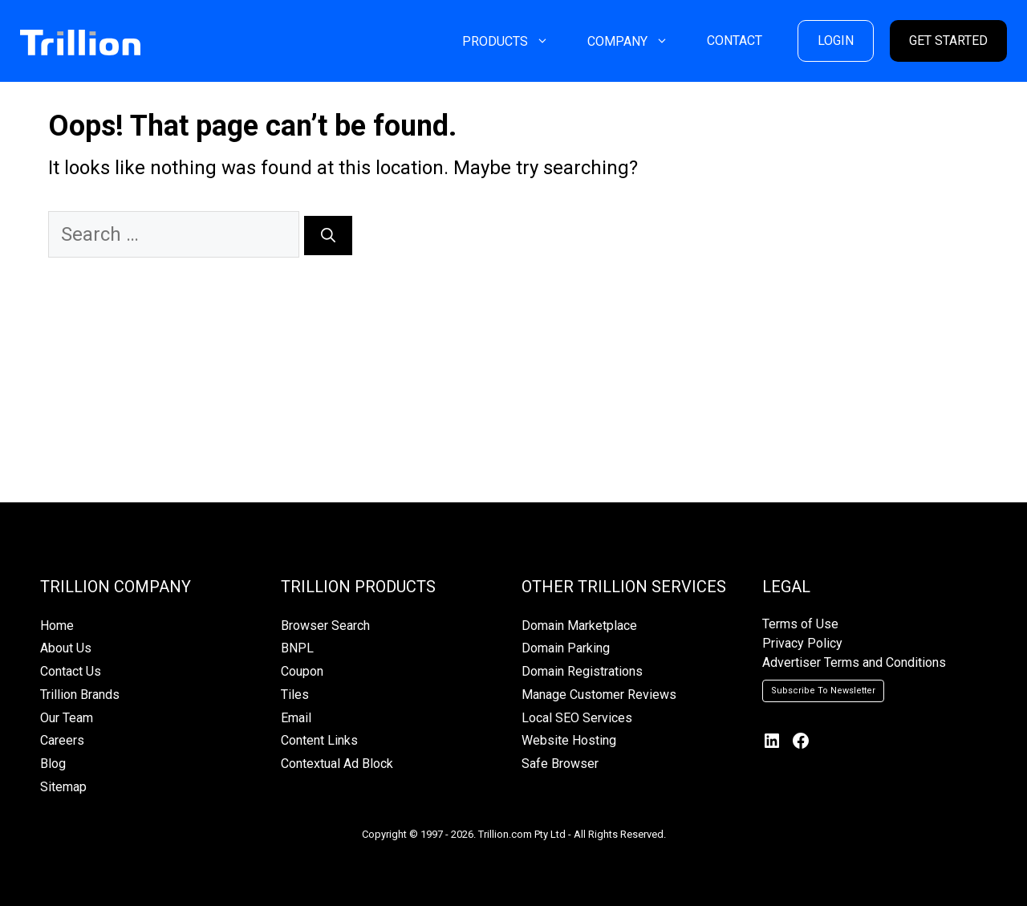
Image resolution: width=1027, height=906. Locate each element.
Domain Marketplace (579, 625)
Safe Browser (560, 763)
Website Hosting (569, 740)
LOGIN (836, 40)
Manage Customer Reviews (599, 694)
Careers (62, 740)
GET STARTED (948, 40)
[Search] (328, 235)
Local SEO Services (577, 717)
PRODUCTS (515, 41)
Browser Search (325, 625)
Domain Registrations (582, 671)
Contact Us (70, 671)
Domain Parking (566, 648)
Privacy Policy (802, 643)
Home (57, 625)
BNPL (297, 648)
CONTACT (734, 40)
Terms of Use (800, 624)
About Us (65, 648)
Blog (53, 763)
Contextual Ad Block (337, 763)
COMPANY (637, 41)
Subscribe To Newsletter (823, 690)
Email (296, 717)
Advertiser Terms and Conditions (854, 662)
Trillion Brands (80, 694)
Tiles (295, 694)
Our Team (66, 717)
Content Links (319, 740)
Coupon (302, 671)
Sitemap (63, 786)
